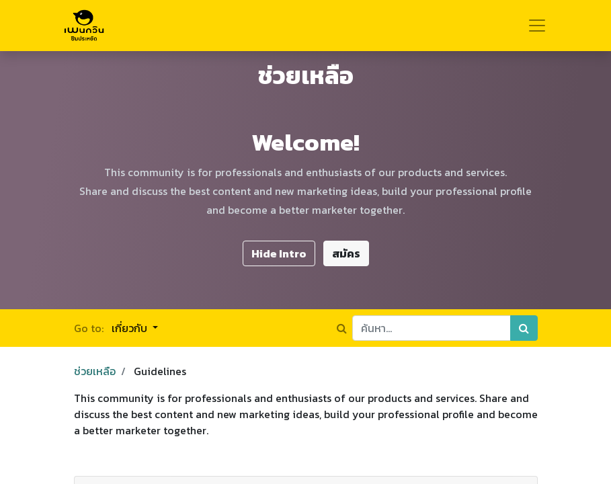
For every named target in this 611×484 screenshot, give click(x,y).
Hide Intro (279, 253)
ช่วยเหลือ (95, 371)
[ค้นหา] (524, 328)
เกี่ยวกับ (131, 328)
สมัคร (346, 253)
